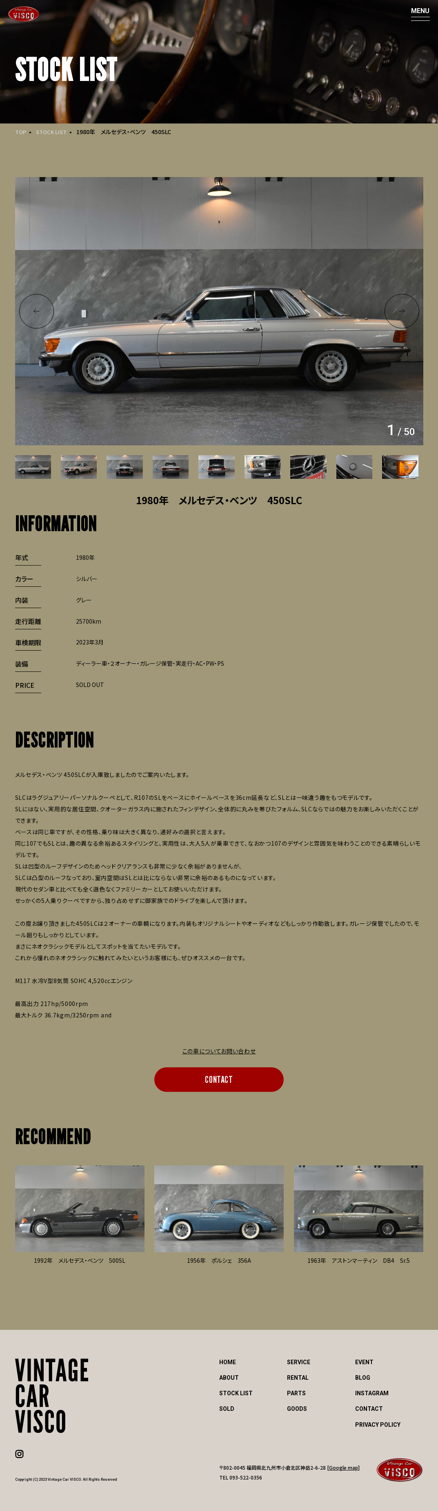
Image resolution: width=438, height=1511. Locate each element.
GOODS (297, 1408)
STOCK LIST (53, 132)
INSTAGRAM (372, 1393)
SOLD (226, 1408)
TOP (21, 132)
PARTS (296, 1393)
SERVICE (298, 1362)
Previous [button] (36, 311)
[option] (219, 311)
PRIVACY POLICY (377, 1424)
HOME (227, 1362)
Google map (343, 1467)
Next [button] (402, 311)
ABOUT (229, 1377)
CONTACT (219, 1079)
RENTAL (298, 1377)
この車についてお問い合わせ (219, 1051)
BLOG (362, 1377)
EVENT (364, 1362)
